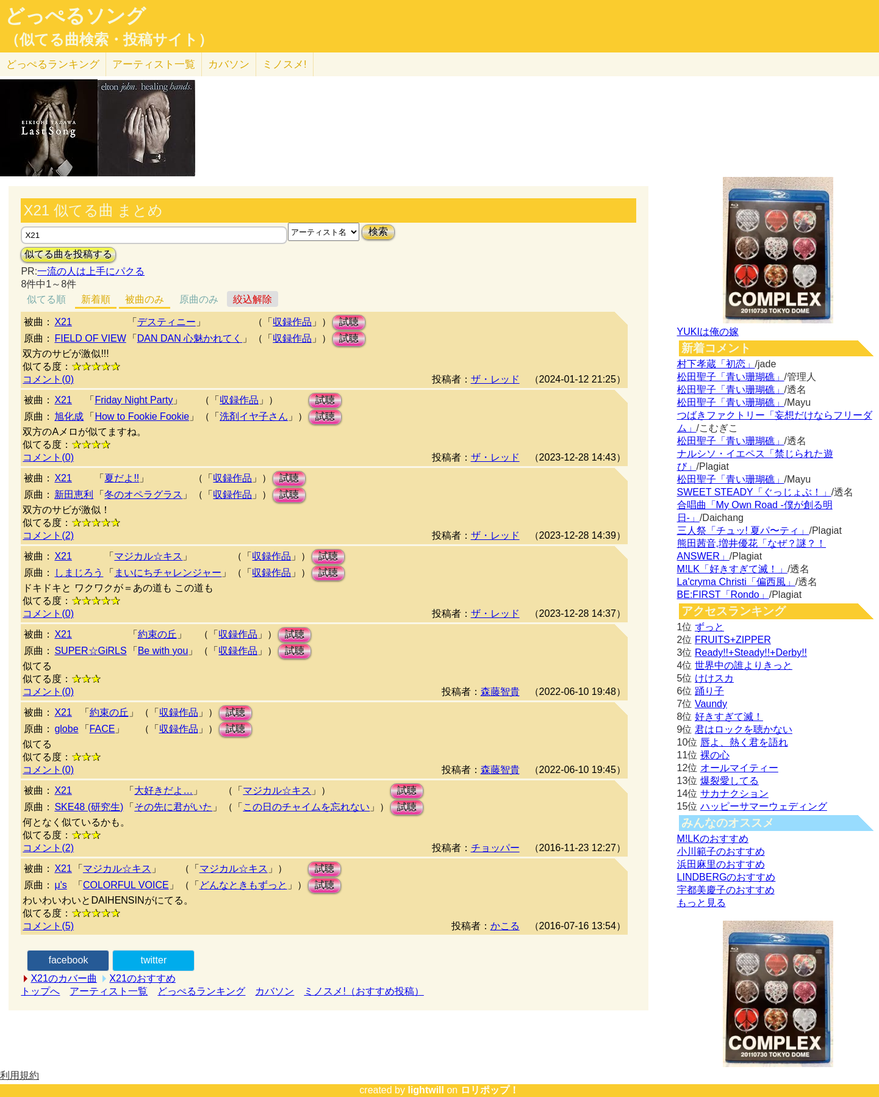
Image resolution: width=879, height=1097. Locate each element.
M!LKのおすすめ (712, 838)
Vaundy (711, 704)
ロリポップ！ (490, 1090)
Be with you (163, 651)
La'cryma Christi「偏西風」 (736, 582)
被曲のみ (144, 299)
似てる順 (46, 299)
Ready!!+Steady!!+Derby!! (751, 652)
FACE (102, 729)
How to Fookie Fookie (142, 416)
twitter (154, 960)
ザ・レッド (495, 379)
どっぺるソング (75, 16)
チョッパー (495, 848)
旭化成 (69, 416)
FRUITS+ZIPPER (733, 640)
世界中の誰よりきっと (743, 665)
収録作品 (292, 322)
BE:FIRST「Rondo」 (723, 594)
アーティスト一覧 (109, 991)
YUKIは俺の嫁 (708, 331)
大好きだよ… (163, 790)
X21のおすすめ (142, 978)
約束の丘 (157, 634)
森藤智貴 (500, 691)
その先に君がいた (173, 807)
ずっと (709, 627)
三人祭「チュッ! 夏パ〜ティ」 (743, 530)
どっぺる (52, 64)
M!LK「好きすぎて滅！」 (732, 569)
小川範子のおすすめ (721, 851)
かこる (505, 926)
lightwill (425, 1090)
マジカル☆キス (148, 556)
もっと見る (701, 902)
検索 (378, 231)
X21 (62, 322)
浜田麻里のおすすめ (721, 864)
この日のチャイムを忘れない (306, 807)
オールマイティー (739, 768)
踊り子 (709, 691)
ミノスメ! (284, 64)
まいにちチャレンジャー (167, 572)
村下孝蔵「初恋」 (716, 364)
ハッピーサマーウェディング (763, 806)
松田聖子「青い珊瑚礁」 (730, 377)
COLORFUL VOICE (126, 885)
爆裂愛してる (729, 780)
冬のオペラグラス (143, 494)
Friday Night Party (134, 400)
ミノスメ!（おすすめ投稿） (363, 991)
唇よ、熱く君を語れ (744, 742)
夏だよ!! (121, 478)
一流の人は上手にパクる (91, 271)
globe (66, 729)
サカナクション (734, 793)
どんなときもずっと (243, 885)
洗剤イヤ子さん (254, 416)
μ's (60, 885)
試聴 (349, 322)
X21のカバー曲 (63, 978)
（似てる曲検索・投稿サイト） (109, 40)
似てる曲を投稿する (68, 254)
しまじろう (78, 572)
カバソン (228, 64)
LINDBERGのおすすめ (726, 877)
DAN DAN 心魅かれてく (189, 338)
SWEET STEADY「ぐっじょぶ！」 (754, 492)
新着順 (95, 299)
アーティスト (153, 64)
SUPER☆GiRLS (90, 651)
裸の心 (715, 755)
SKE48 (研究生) (88, 807)
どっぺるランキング (201, 991)
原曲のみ (198, 299)
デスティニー (166, 322)
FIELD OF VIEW (90, 338)
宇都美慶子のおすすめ (726, 890)
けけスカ (714, 678)
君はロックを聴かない (743, 729)
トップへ (40, 991)
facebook (68, 960)
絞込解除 (252, 299)
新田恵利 (73, 494)
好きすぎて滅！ (729, 716)
